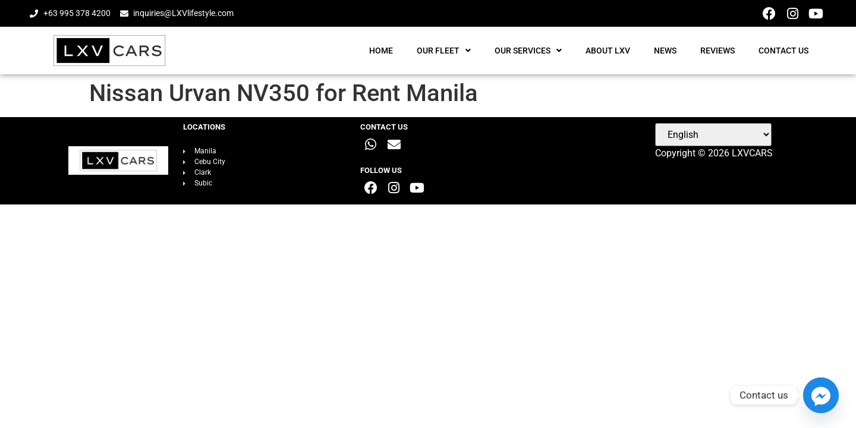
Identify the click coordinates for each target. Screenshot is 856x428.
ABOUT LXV (608, 50)
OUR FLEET (444, 50)
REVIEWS (717, 50)
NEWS (665, 50)
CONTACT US (783, 50)
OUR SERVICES (528, 50)
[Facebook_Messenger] (821, 395)
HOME (381, 50)
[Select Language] (713, 134)
